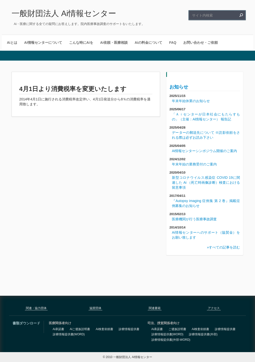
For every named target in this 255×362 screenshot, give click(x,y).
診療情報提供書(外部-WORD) (170, 339)
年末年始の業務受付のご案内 (194, 164)
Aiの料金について (148, 43)
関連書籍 (155, 308)
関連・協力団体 (36, 308)
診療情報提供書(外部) (203, 334)
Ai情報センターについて (43, 43)
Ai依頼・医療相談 (114, 43)
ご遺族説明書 (177, 329)
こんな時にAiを (81, 43)
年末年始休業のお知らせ (191, 101)
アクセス (214, 308)
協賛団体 (95, 308)
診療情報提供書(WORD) (69, 334)
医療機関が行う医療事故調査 (194, 219)
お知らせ (178, 87)
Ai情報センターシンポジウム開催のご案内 (204, 151)
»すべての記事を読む (223, 247)
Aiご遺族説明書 (80, 329)
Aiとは (12, 43)
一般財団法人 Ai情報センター (64, 13)
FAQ (172, 43)
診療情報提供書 (129, 329)
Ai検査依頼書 (104, 329)
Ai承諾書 (58, 329)
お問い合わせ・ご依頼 (200, 43)
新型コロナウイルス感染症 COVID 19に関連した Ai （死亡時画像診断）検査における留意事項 (206, 182)
